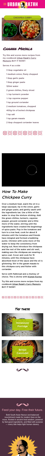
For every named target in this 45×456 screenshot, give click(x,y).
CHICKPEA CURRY (22, 18)
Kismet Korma (35, 277)
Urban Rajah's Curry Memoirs (26, 284)
